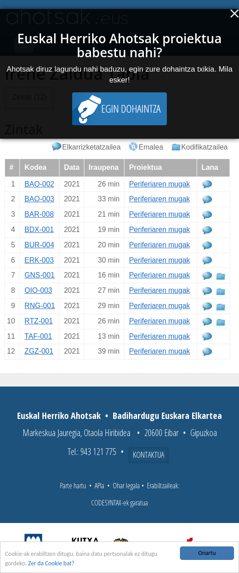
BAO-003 (39, 199)
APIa (99, 486)
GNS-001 (39, 275)
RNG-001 (39, 305)
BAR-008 (39, 214)
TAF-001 (38, 336)
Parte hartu (73, 486)
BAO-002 (39, 184)
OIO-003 (38, 290)
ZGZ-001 (38, 351)
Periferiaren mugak (159, 184)
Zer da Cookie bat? (51, 563)
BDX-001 (39, 229)
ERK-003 (39, 260)
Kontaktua (148, 454)
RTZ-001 (38, 321)
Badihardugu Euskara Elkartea (167, 415)
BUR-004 (39, 245)
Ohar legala (126, 486)
